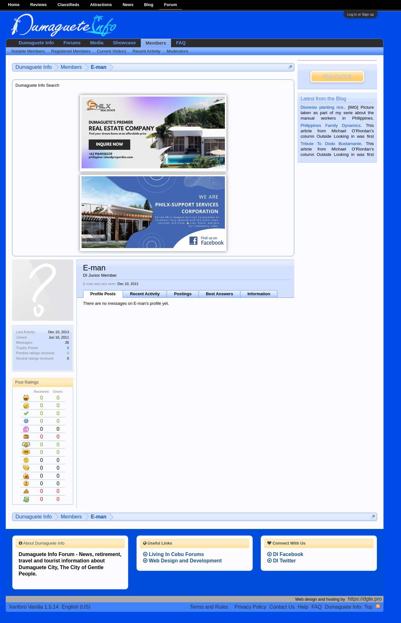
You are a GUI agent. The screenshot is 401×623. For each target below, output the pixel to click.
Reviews (38, 4)
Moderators (177, 51)
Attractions (101, 4)
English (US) (76, 607)
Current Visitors (111, 51)
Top (368, 607)
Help (303, 607)
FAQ (181, 42)
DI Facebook (285, 554)
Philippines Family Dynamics (331, 125)
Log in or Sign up (360, 14)
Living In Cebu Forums (173, 554)
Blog (149, 4)
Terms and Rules (209, 607)
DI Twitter (281, 560)
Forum (170, 4)
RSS (378, 606)
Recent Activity (145, 293)
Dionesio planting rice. (323, 107)
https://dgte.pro (365, 599)
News (128, 4)
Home (13, 4)
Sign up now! (337, 76)
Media (97, 42)
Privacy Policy (250, 607)
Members (156, 43)
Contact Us (282, 607)
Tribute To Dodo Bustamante (331, 143)
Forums (72, 42)
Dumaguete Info (36, 42)
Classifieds (68, 4)
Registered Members (71, 51)
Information (258, 293)
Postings (182, 293)
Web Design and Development (182, 560)
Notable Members (28, 51)
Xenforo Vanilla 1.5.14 (34, 607)
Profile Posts (103, 293)
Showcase (124, 42)
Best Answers (219, 293)
